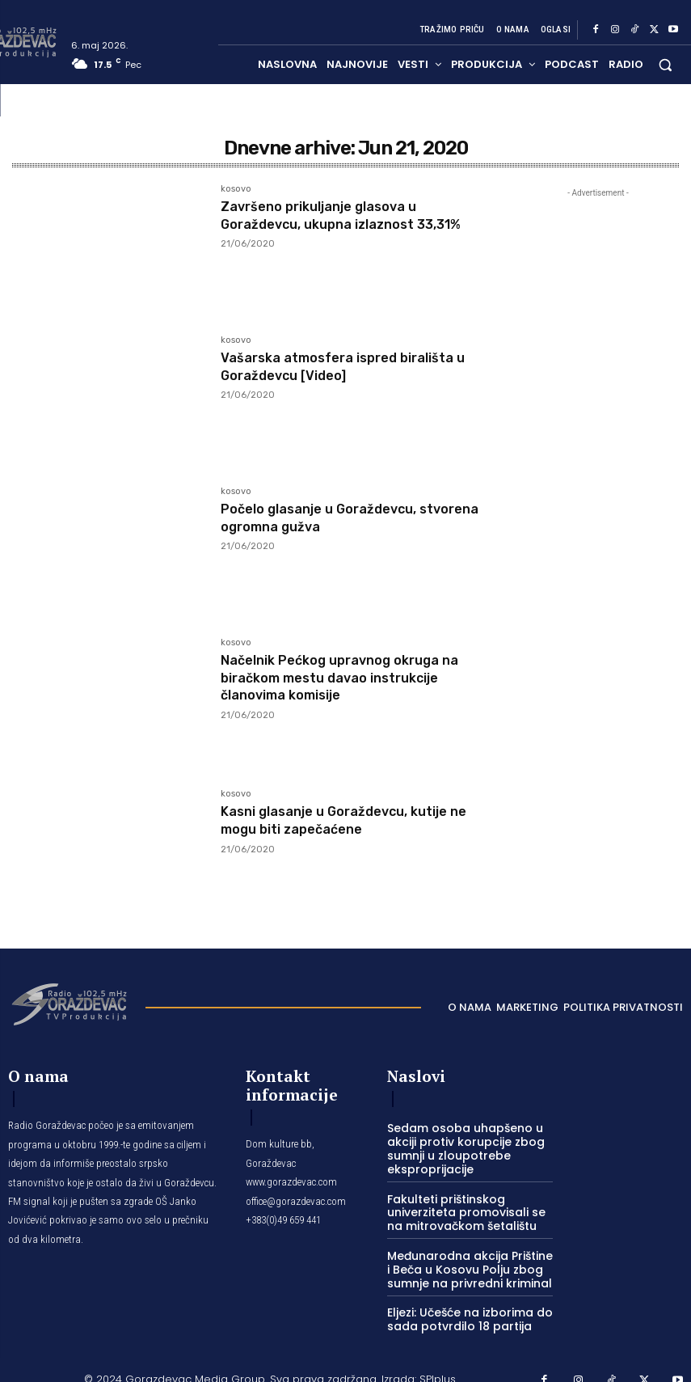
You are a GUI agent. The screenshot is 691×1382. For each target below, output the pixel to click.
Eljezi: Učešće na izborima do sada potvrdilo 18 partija (463, 1307)
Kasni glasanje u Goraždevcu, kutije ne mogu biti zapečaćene (357, 820)
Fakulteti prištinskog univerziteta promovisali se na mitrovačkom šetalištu (466, 1205)
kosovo (236, 189)
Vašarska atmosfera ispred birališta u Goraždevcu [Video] (356, 366)
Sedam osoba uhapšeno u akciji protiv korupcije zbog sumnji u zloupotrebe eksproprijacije (458, 1145)
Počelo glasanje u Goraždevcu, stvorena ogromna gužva (329, 517)
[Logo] (68, 1002)
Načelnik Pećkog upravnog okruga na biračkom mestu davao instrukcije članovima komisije (351, 677)
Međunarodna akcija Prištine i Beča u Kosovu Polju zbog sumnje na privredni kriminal (465, 1260)
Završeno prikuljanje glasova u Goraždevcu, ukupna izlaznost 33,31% (354, 215)
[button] (665, 64)
